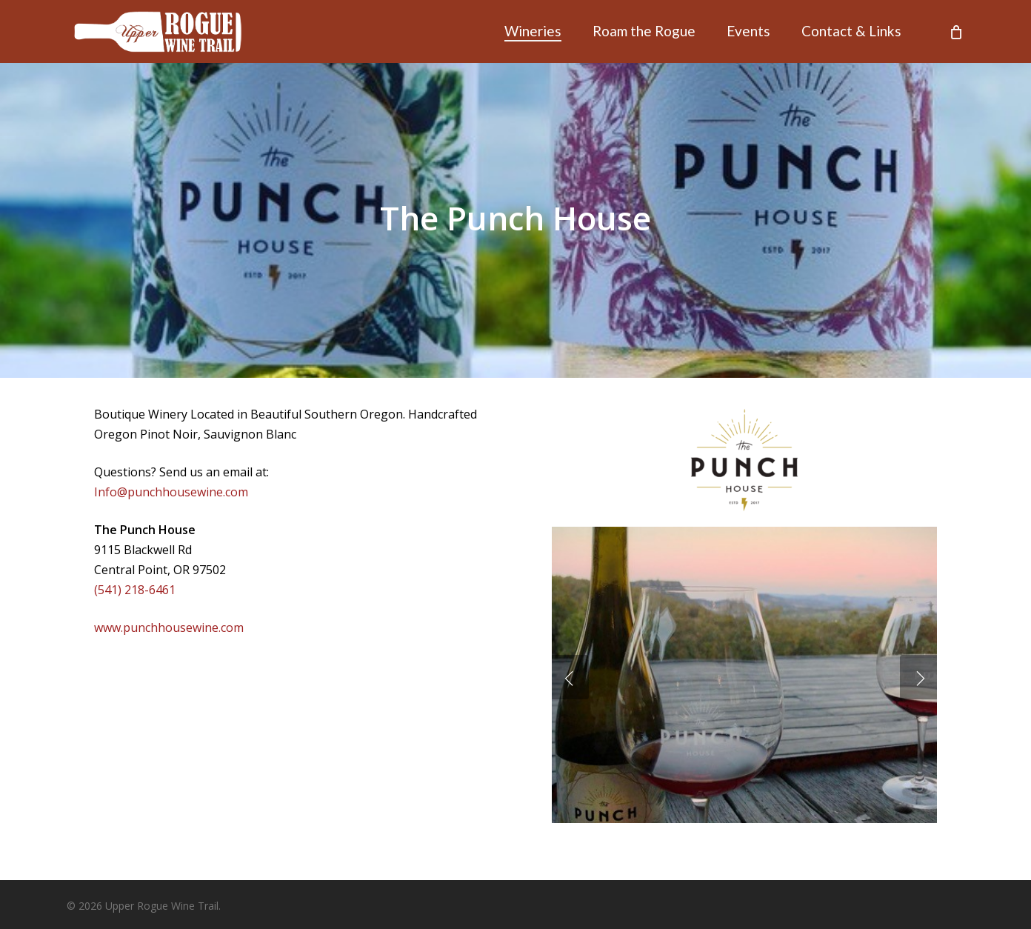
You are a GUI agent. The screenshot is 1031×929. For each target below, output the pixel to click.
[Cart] (956, 32)
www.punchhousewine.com (169, 627)
